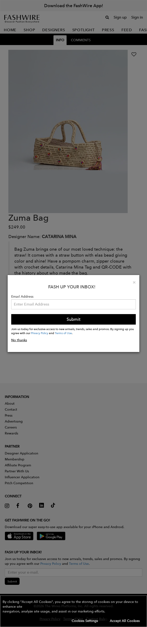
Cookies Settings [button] (85, 621)
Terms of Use (63, 333)
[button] (73, 611)
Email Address (22, 296)
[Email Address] (73, 304)
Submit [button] (73, 319)
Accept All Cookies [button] (125, 621)
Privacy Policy (39, 333)
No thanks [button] (19, 340)
